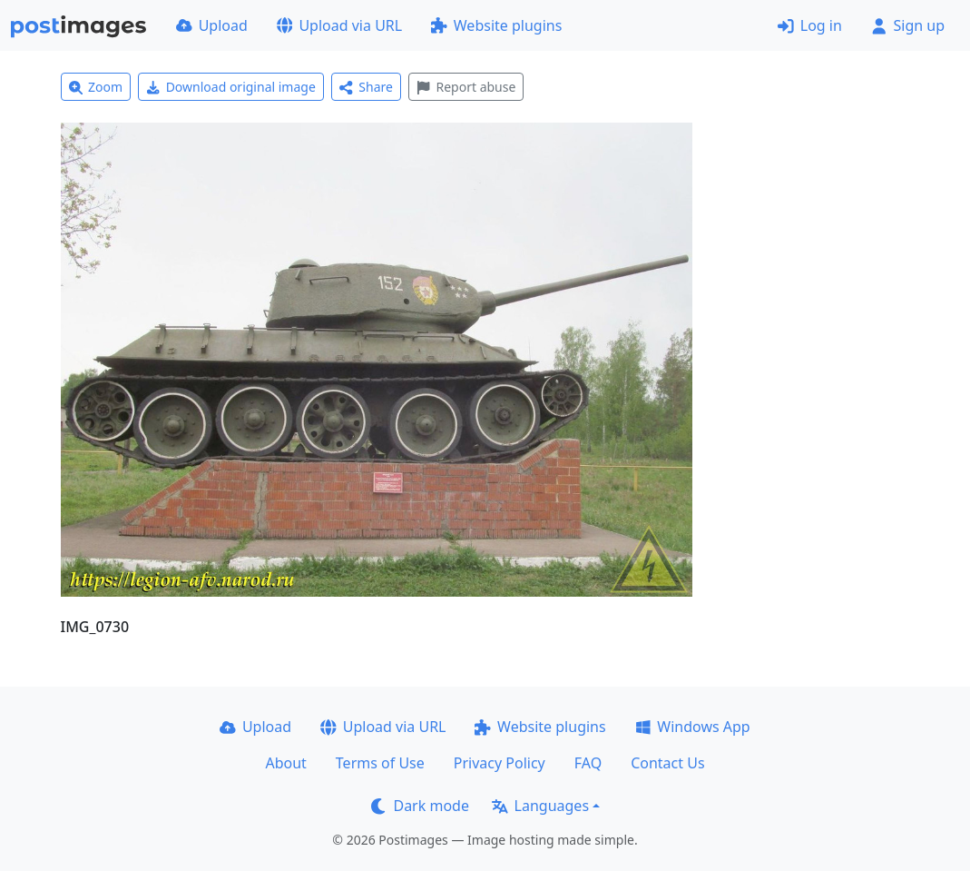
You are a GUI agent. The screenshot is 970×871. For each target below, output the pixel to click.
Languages (540, 806)
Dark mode (420, 806)
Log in (810, 25)
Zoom (96, 86)
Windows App (692, 727)
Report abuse (465, 86)
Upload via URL (339, 25)
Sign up (908, 25)
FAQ (588, 763)
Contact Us (667, 763)
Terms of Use (380, 763)
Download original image (231, 86)
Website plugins (496, 25)
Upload (212, 25)
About (285, 763)
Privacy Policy (499, 763)
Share (366, 86)
